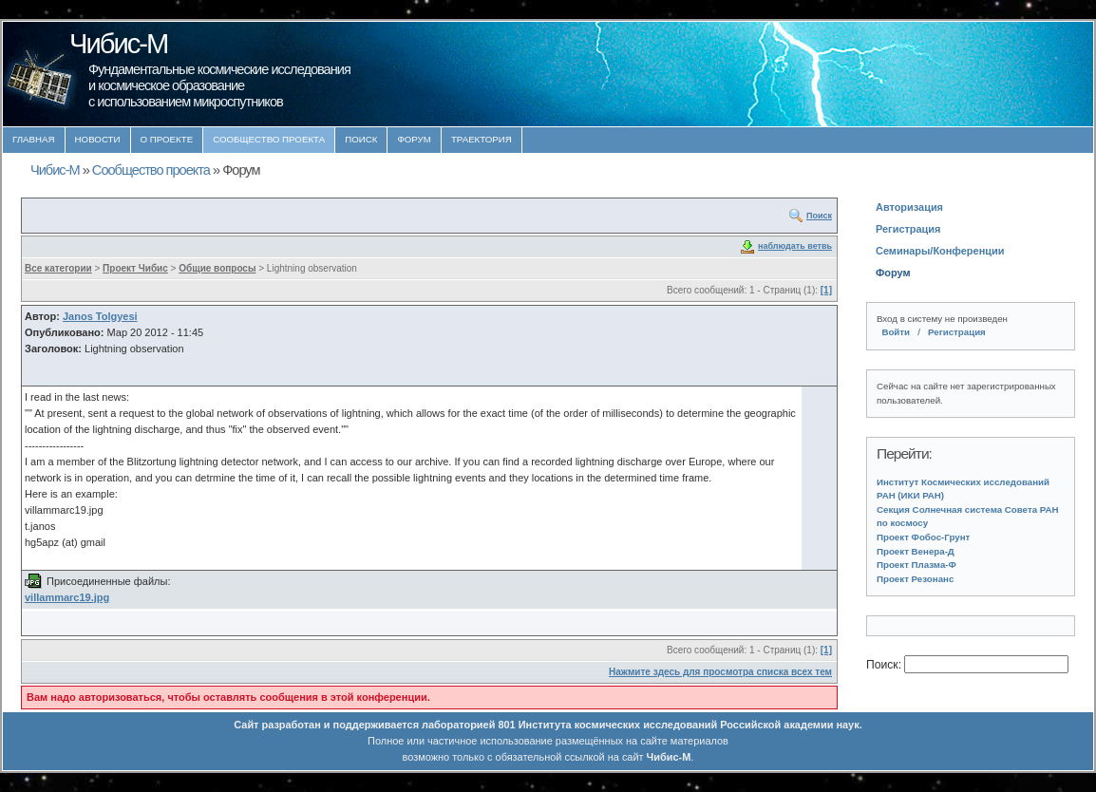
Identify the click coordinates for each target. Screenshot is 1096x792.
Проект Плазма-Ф (916, 564)
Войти (895, 332)
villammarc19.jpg (67, 597)
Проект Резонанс (915, 579)
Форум (414, 139)
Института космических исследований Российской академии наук (689, 724)
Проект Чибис (135, 268)
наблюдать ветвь (795, 246)
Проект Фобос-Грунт (923, 537)
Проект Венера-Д (915, 551)
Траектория (481, 139)
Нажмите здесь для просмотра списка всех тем (720, 672)
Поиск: (885, 664)
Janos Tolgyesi (100, 316)
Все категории (58, 268)
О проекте (167, 139)
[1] (826, 290)
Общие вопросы (217, 268)
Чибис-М (55, 170)
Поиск (361, 139)
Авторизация (909, 207)
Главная (33, 139)
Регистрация (908, 229)
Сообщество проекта (269, 139)
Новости (98, 139)
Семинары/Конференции (940, 250)
